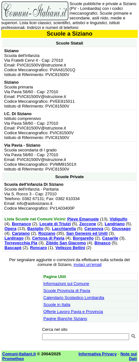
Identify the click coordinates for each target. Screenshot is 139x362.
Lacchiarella (64, 228)
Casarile (110, 238)
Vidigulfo (118, 219)
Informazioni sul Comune (66, 283)
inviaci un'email (88, 264)
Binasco (102, 242)
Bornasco (21, 223)
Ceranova (93, 228)
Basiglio (35, 228)
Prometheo (13, 358)
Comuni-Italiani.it (19, 354)
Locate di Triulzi (55, 223)
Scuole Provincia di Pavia (66, 290)
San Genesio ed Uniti (87, 233)
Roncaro (38, 247)
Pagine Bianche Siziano (65, 318)
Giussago (121, 228)
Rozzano (46, 233)
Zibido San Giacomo (66, 242)
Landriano (115, 223)
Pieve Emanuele (83, 219)
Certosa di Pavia (48, 238)
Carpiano (21, 233)
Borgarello (83, 238)
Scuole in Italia (56, 304)
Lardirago (14, 238)
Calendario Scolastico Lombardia (73, 297)
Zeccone (87, 223)
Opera (10, 228)
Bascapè (12, 247)
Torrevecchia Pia (20, 242)
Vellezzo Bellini (70, 247)
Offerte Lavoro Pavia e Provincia (73, 311)
